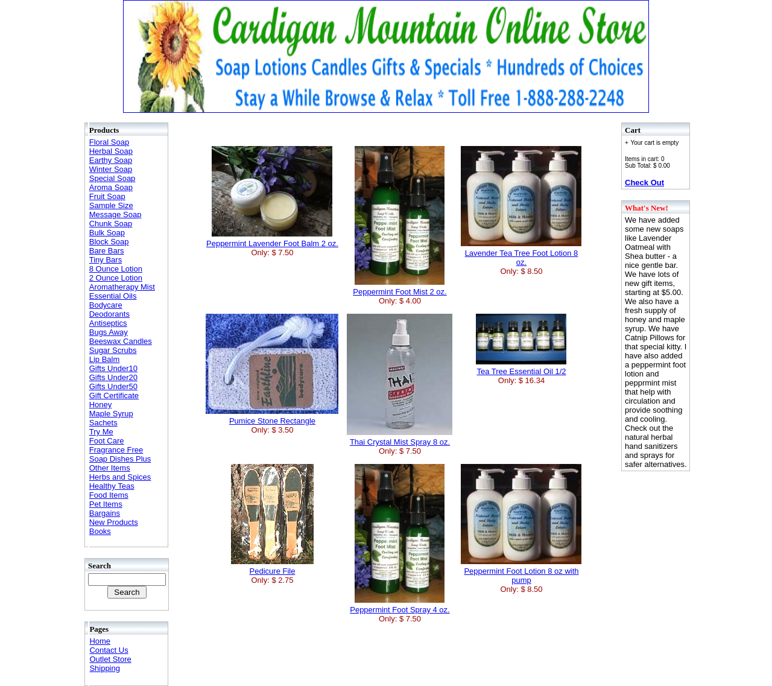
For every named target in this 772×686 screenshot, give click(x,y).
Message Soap (115, 214)
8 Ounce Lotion (115, 268)
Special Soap (112, 178)
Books (100, 531)
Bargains (104, 513)
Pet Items (105, 504)
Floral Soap (109, 142)
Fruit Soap (107, 196)
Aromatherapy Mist (122, 286)
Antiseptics (108, 323)
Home (99, 641)
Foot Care (106, 440)
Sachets (103, 422)
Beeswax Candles (120, 341)
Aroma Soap (111, 187)
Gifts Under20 (113, 377)
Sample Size (111, 205)
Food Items (108, 495)
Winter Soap (111, 169)
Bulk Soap (107, 232)
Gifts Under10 (113, 368)
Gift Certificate (114, 395)
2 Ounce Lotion (115, 277)
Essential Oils (113, 295)
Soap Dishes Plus (120, 458)
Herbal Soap (111, 151)
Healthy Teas (111, 486)
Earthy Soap (111, 160)
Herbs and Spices (120, 476)
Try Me (101, 431)
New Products (113, 522)
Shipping (104, 668)
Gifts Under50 (113, 386)
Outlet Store (110, 659)
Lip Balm (104, 359)
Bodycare (105, 305)
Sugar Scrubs (113, 350)
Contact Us (108, 650)
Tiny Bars (105, 259)
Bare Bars (106, 250)
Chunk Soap (111, 223)
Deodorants (109, 314)
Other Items (109, 467)
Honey (100, 404)
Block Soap (109, 241)
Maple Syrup (111, 413)
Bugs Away (108, 332)
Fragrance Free (116, 449)
